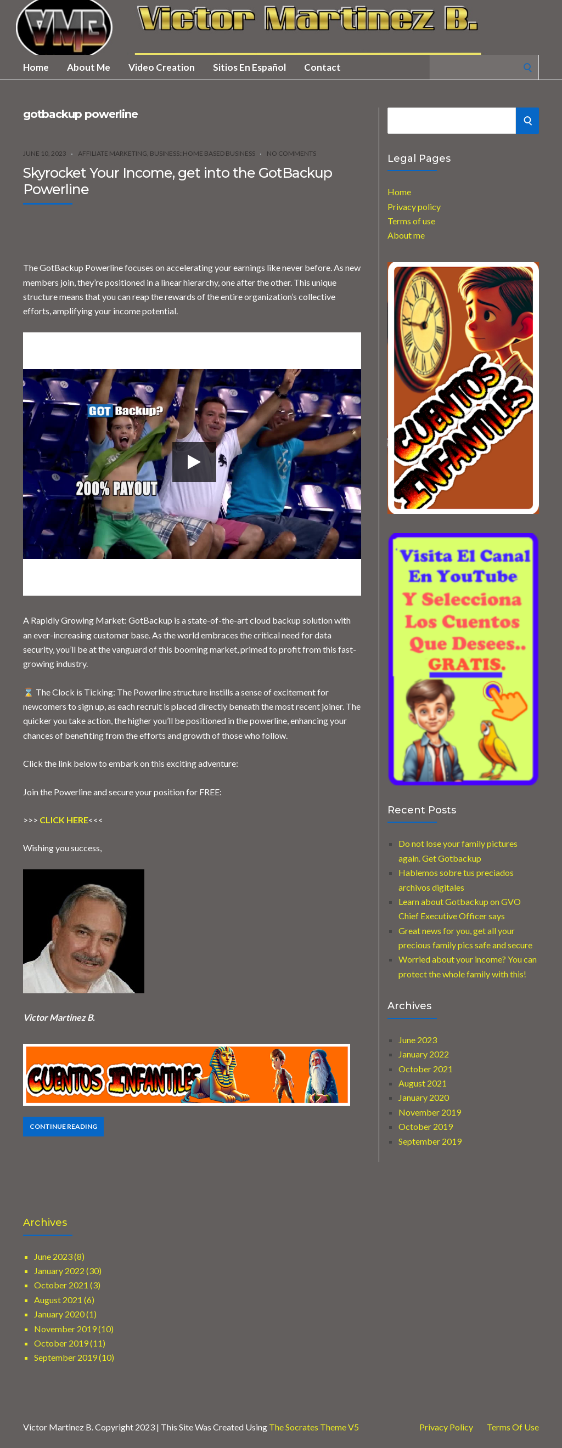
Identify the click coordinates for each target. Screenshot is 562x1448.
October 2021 (425, 1069)
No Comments (291, 153)
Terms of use (411, 221)
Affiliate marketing (112, 153)
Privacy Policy (446, 1427)
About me (88, 67)
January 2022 (423, 1054)
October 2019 (425, 1126)
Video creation (161, 67)
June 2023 (417, 1039)
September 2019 (430, 1141)
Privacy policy (414, 206)
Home (36, 67)
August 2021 (422, 1083)
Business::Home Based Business (202, 153)
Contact (322, 67)
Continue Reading (63, 1126)
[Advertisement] (151, 229)
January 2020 (423, 1097)
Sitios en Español (249, 67)
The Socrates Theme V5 (314, 1427)
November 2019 (429, 1112)
